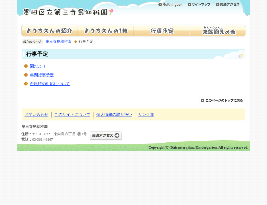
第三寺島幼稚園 (59, 42)
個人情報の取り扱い (114, 114)
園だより (38, 66)
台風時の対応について (50, 83)
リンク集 (146, 114)
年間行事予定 (42, 75)
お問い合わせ (36, 114)
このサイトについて (72, 114)
